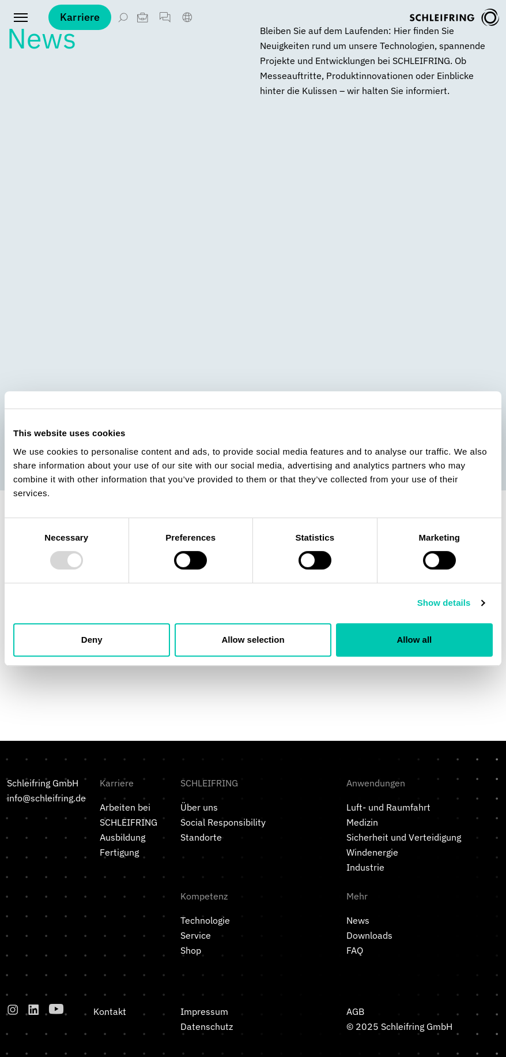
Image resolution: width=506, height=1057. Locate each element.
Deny (92, 639)
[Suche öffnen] (123, 17)
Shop (190, 950)
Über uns (199, 807)
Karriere (80, 17)
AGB (355, 1011)
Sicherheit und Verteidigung (403, 837)
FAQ (354, 950)
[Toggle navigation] (21, 17)
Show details (444, 603)
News (357, 920)
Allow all (414, 639)
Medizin (362, 822)
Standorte (201, 837)
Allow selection (252, 639)
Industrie (365, 867)
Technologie (205, 920)
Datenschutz (206, 1026)
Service (195, 935)
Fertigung (119, 852)
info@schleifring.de (46, 798)
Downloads (369, 935)
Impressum (204, 1011)
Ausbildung (122, 837)
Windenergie (372, 852)
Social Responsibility (223, 822)
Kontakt (109, 1011)
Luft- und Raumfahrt (388, 807)
